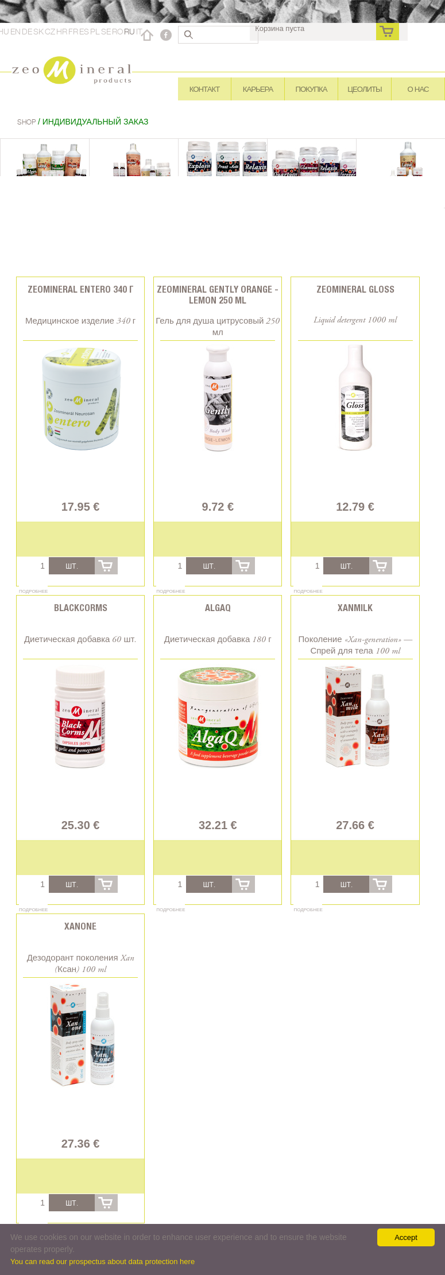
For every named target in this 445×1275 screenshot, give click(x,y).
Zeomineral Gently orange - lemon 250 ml (217, 295)
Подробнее (33, 591)
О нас (418, 89)
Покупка (311, 89)
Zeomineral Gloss (355, 289)
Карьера (258, 89)
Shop (27, 122)
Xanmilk (355, 607)
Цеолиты (364, 89)
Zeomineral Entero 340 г (81, 289)
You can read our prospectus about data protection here (102, 1261)
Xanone (80, 926)
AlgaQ (218, 607)
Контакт (204, 89)
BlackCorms (80, 607)
